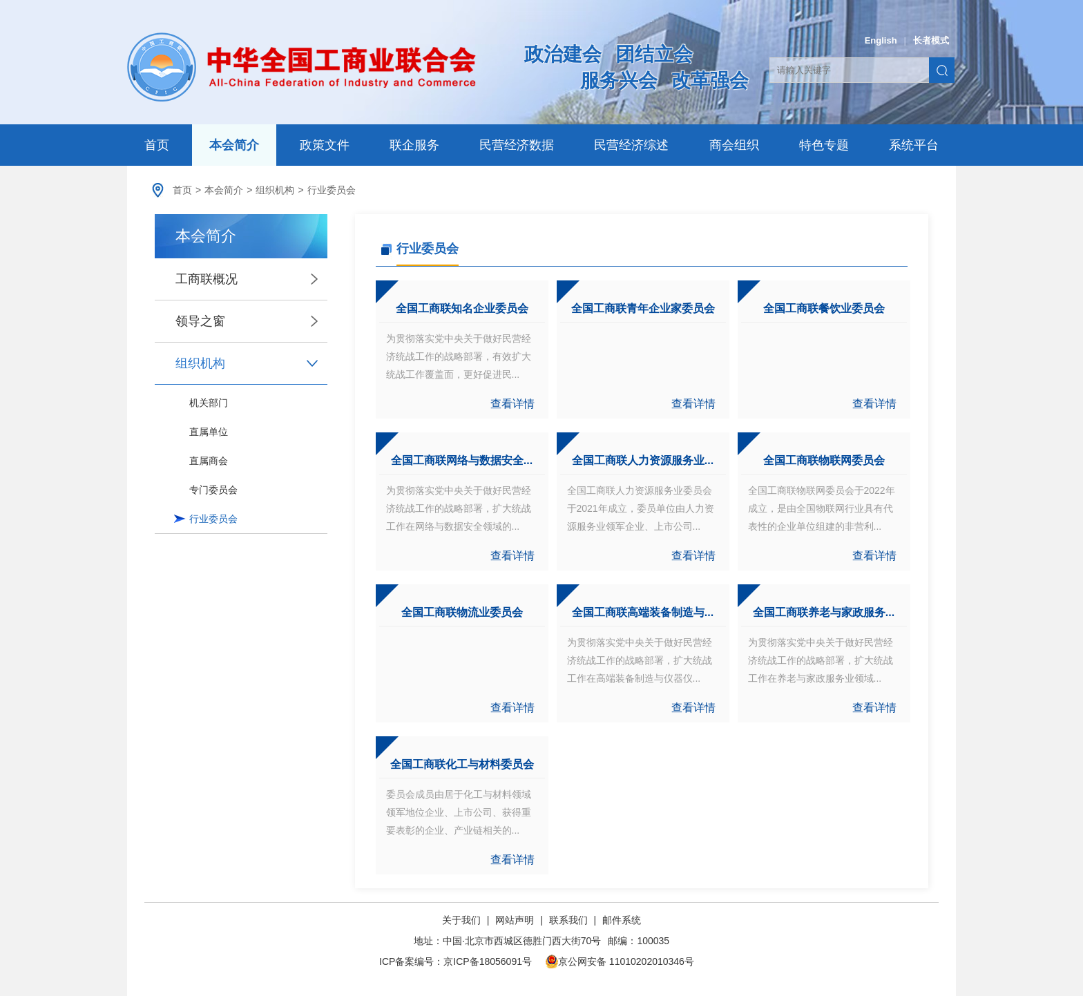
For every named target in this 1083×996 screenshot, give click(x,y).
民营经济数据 (516, 145)
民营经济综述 (631, 145)
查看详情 (512, 404)
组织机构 (275, 189)
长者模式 (931, 40)
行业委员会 (331, 189)
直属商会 (208, 460)
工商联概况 (206, 279)
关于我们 (462, 920)
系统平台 (914, 145)
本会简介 (234, 145)
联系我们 (568, 920)
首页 (156, 145)
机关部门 (208, 402)
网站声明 (514, 920)
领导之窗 (200, 321)
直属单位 (208, 431)
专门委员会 (213, 489)
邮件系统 (621, 920)
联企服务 (414, 145)
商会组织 (734, 145)
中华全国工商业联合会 (301, 67)
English (881, 40)
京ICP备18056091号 (487, 961)
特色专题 (824, 145)
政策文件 (324, 145)
